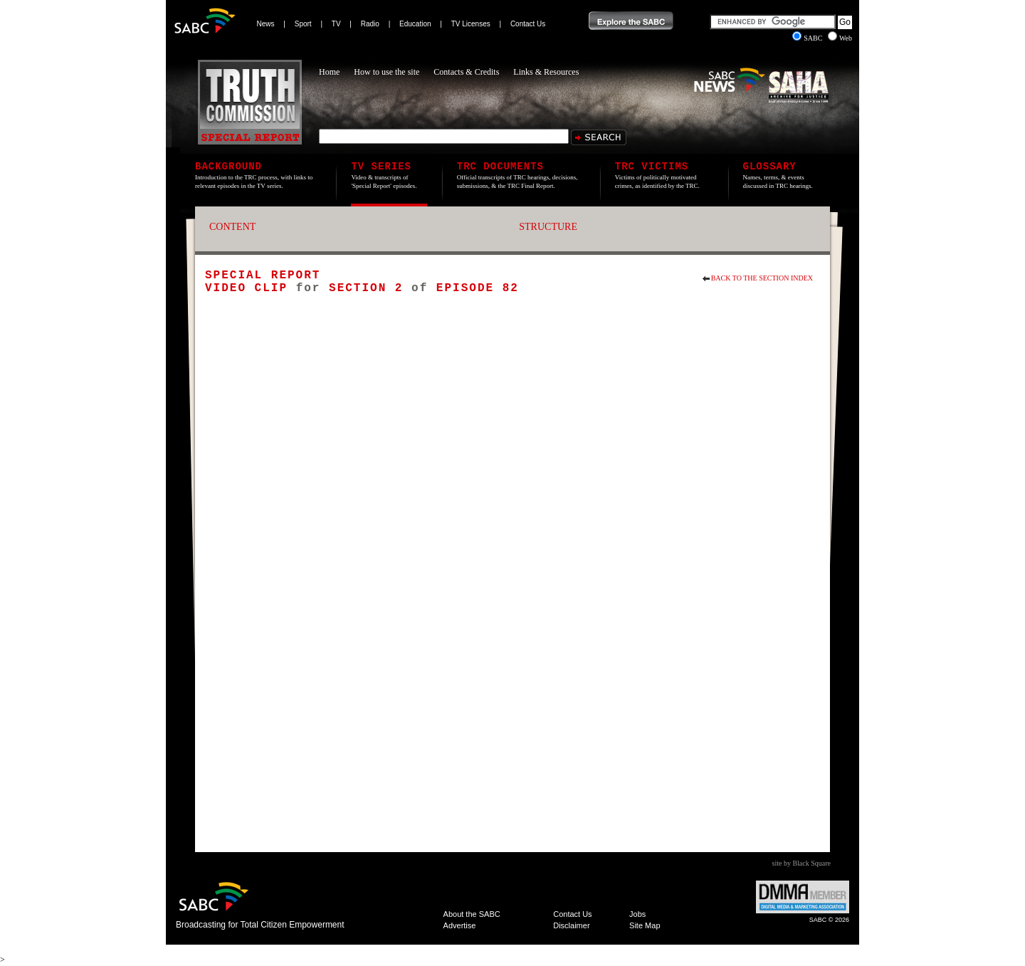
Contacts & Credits (466, 72)
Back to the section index (762, 278)
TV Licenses (470, 24)
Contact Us (527, 24)
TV (336, 24)
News (266, 24)
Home (329, 72)
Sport (303, 24)
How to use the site (386, 72)
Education (415, 24)
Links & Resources (546, 72)
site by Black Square (801, 863)
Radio (370, 24)
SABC (808, 38)
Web (840, 38)
